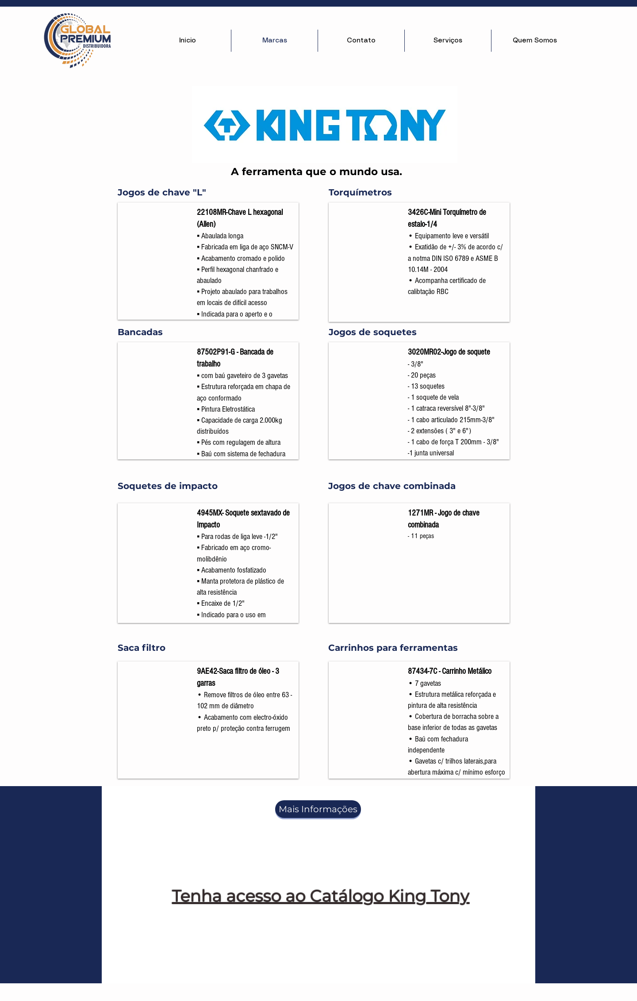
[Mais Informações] (318, 809)
